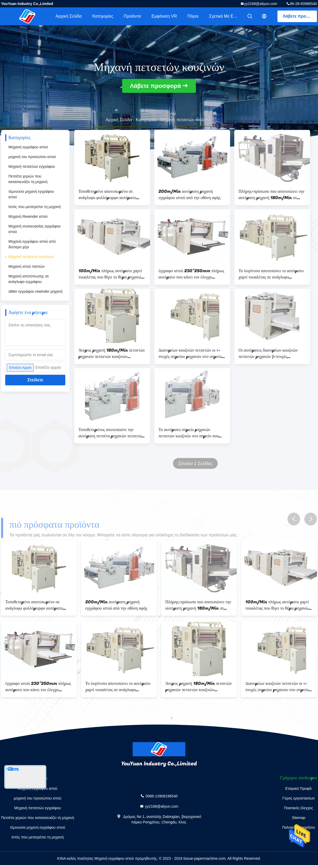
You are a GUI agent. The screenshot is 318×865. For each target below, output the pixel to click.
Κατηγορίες (102, 16)
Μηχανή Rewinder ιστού (28, 216)
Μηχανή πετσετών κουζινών (31, 257)
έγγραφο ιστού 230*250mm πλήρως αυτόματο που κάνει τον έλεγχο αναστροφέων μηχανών (191, 274)
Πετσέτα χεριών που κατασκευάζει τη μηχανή (27, 179)
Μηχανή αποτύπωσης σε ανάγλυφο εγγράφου (28, 279)
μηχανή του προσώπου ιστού (32, 157)
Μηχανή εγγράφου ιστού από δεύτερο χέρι (32, 244)
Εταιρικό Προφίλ (298, 788)
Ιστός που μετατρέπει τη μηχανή (34, 207)
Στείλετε (35, 380)
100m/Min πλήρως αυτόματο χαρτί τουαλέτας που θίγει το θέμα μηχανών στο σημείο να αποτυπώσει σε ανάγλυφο (110, 274)
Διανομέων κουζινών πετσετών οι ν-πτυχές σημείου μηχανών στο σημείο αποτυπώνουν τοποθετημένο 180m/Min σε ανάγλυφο (190, 353)
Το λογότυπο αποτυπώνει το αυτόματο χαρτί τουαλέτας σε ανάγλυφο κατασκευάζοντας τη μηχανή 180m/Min (271, 274)
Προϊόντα (132, 16)
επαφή (298, 837)
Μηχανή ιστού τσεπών (26, 266)
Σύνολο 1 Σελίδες (195, 463)
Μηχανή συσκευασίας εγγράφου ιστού (34, 229)
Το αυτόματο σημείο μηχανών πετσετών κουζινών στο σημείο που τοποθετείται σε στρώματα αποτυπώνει (191, 433)
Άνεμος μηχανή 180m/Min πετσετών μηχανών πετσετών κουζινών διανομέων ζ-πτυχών (111, 353)
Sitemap (298, 818)
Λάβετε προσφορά (300, 16)
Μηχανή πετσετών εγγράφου (31, 166)
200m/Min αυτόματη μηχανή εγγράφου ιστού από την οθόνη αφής (189, 194)
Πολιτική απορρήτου (298, 827)
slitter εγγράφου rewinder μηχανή (35, 291)
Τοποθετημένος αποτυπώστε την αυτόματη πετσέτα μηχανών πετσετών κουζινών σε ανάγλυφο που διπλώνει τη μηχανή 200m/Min (111, 433)
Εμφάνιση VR (164, 16)
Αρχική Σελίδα (69, 16)
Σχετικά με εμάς (224, 16)
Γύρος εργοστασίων (298, 798)
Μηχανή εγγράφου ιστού (28, 147)
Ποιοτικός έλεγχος (298, 808)
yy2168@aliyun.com (260, 4)
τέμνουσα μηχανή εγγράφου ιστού (31, 194)
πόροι (192, 16)
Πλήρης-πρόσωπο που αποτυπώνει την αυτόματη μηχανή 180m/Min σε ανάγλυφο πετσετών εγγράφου (271, 194)
